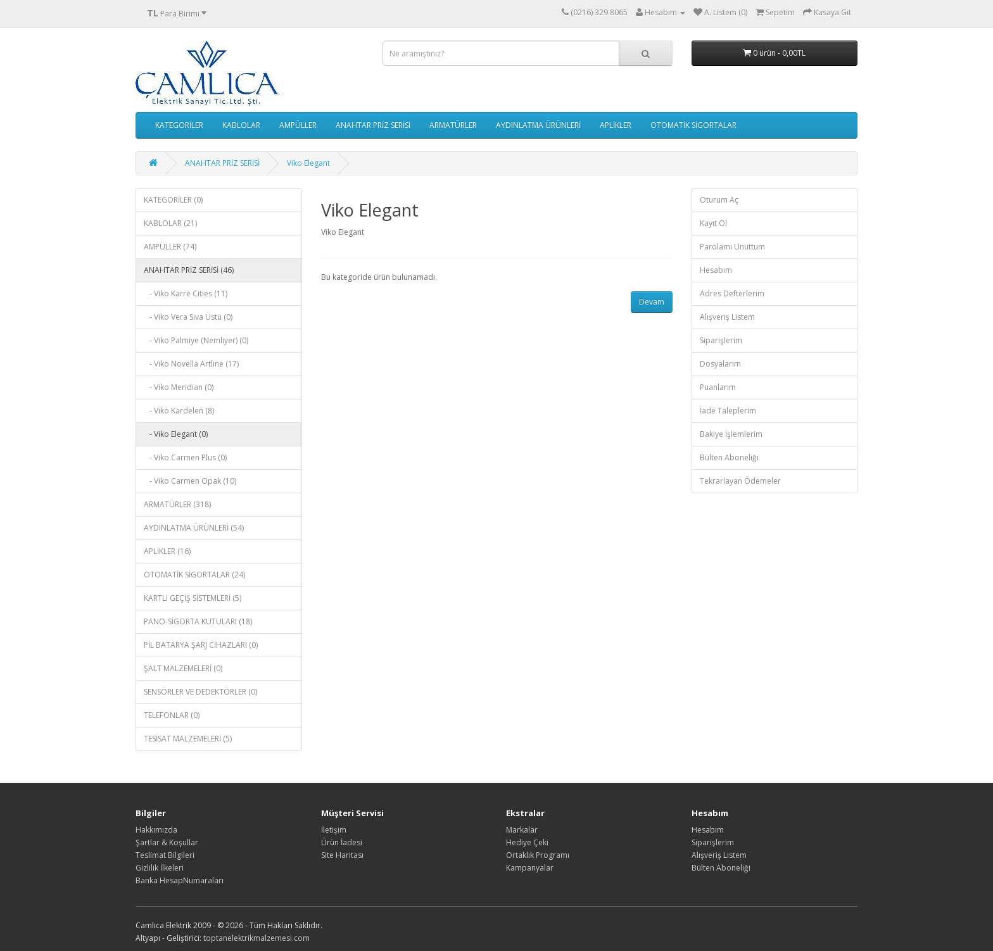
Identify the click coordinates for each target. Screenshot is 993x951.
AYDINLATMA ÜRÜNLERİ (538, 125)
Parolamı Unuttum (732, 246)
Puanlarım (718, 387)
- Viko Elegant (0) (176, 434)
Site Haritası (342, 855)
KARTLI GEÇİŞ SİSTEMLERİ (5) (192, 598)
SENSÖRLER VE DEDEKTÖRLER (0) (200, 691)
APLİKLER (615, 125)
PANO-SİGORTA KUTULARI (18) (198, 621)
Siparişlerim (721, 340)
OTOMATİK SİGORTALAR (693, 125)
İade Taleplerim (728, 410)
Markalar (522, 829)
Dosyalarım (720, 363)
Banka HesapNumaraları (180, 880)
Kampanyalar (529, 867)
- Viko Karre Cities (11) (185, 293)
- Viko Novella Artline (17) (191, 363)
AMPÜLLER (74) (170, 246)
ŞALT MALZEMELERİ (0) (183, 668)
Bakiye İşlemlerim (731, 434)
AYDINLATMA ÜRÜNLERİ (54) (194, 527)
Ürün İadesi (341, 842)
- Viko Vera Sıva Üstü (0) (188, 317)
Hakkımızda (156, 829)
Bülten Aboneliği (729, 457)
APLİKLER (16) (167, 551)
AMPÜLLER (298, 125)
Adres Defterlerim (732, 293)
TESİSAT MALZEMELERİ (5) (188, 738)
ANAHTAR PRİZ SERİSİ (373, 125)
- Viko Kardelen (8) (179, 410)
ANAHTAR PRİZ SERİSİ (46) (189, 270)
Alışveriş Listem (727, 317)
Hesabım (716, 270)
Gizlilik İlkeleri (160, 867)
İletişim (333, 829)
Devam (651, 301)
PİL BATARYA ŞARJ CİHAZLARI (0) (201, 644)
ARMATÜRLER (453, 125)
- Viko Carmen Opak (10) (190, 481)
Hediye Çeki (527, 842)
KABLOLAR (241, 125)
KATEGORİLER (179, 125)
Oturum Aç (719, 199)
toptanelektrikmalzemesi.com (256, 938)
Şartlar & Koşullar (167, 842)
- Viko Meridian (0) (178, 387)
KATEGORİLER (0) (173, 199)
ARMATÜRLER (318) (177, 504)
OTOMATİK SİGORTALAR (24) (194, 574)
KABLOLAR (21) (170, 223)
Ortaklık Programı (537, 855)
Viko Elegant (308, 163)
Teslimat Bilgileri (165, 855)
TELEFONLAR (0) (171, 715)
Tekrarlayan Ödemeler (740, 481)
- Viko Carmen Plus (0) (185, 457)
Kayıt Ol (713, 223)
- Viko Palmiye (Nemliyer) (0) (196, 340)
